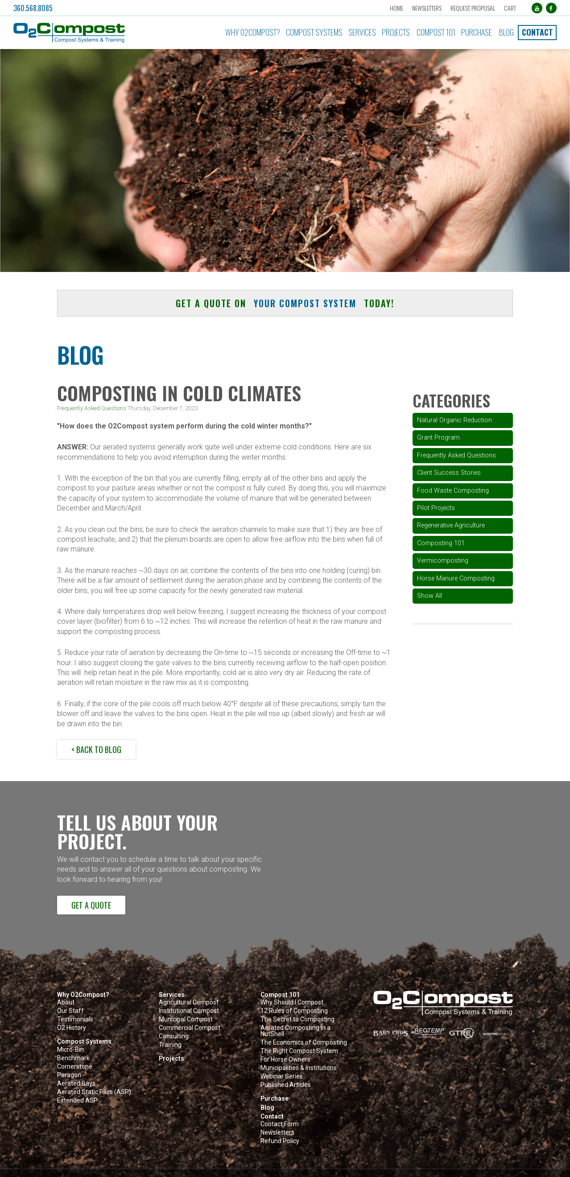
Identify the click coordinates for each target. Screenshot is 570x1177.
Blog (506, 32)
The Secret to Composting (297, 1019)
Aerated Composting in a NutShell (295, 1031)
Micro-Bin (70, 1049)
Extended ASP (77, 1100)
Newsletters (427, 7)
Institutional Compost (189, 1011)
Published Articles (285, 1085)
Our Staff (70, 1011)
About (65, 1002)
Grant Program (438, 437)
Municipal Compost (186, 1019)
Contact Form (279, 1124)
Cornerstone (74, 1066)
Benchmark (73, 1058)
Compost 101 (436, 32)
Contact (537, 32)
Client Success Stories (449, 473)
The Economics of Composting (303, 1042)
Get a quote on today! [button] (285, 303)
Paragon (69, 1075)
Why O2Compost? (252, 32)
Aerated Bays (76, 1083)
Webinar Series (281, 1076)
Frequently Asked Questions (91, 408)
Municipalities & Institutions (298, 1068)
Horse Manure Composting (456, 578)
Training (170, 1044)
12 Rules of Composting (294, 1011)
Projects (396, 32)
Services (362, 32)
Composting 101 (441, 543)
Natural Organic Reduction (454, 420)
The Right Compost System (299, 1051)
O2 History (71, 1028)
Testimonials (75, 1019)
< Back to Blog (96, 749)
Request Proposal (472, 7)
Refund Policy (279, 1141)
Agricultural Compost (189, 1002)
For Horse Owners (285, 1059)
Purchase (476, 32)
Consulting (174, 1036)
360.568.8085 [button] (33, 8)
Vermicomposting (442, 560)
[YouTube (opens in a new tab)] (537, 8)
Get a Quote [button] (91, 905)
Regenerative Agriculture (451, 525)
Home (396, 7)
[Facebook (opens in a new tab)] (551, 8)
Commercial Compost (189, 1028)
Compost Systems (314, 32)
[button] (96, 33)
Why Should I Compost (291, 1002)
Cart (510, 7)
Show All (429, 596)
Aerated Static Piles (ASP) (94, 1092)
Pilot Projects (436, 508)
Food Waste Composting (453, 490)
